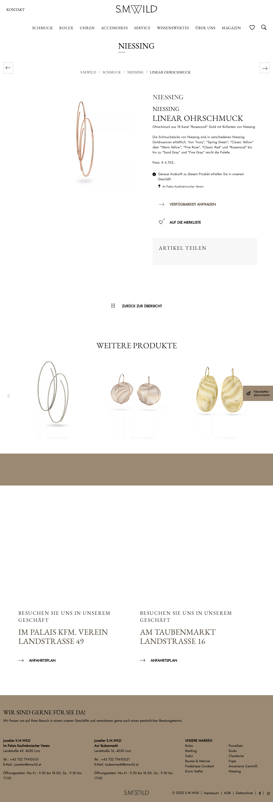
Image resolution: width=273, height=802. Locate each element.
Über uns (205, 27)
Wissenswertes (173, 27)
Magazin (231, 27)
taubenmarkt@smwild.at (121, 764)
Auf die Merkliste (185, 222)
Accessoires (114, 27)
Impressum (211, 793)
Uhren (87, 27)
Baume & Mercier (197, 761)
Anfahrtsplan (42, 660)
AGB (227, 793)
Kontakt (15, 9)
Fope (232, 761)
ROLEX (66, 27)
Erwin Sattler (194, 771)
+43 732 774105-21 (115, 759)
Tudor (189, 755)
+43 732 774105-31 (24, 759)
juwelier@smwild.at (27, 764)
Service (142, 27)
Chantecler (236, 755)
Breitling (191, 750)
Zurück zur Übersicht (142, 306)
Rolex (189, 745)
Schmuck (42, 27)
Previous (8, 396)
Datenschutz (244, 793)
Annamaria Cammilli (243, 766)
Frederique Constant (199, 766)
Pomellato (236, 745)
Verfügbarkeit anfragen (193, 204)
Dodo (233, 750)
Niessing (235, 771)
